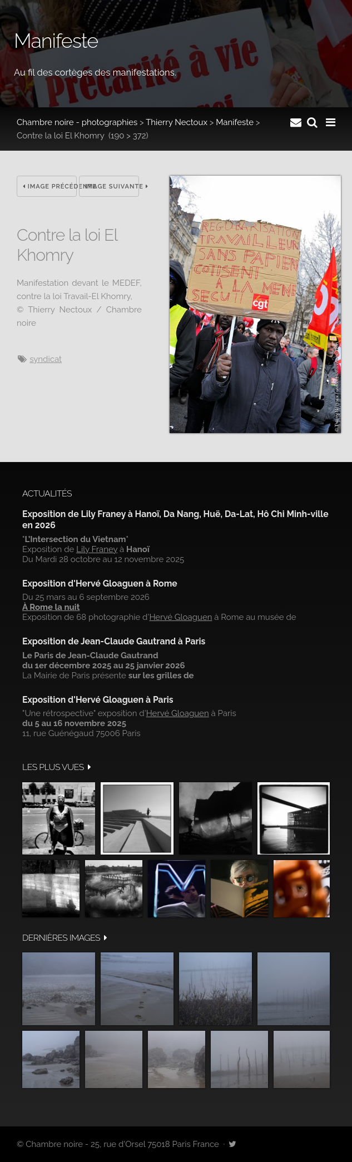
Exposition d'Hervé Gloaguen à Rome (99, 583)
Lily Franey (96, 549)
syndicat (45, 359)
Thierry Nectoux (176, 122)
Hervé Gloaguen (180, 617)
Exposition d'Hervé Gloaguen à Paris (97, 699)
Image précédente (50, 186)
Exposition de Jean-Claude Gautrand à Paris (113, 641)
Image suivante (112, 186)
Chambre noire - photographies (77, 122)
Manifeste (235, 122)
